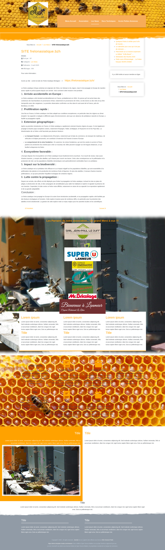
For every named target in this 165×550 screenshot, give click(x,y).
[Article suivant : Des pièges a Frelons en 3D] (102, 208)
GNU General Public (107, 540)
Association (83, 21)
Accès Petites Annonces (128, 21)
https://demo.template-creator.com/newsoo (60, 543)
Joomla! (76, 540)
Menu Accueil (70, 21)
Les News (95, 21)
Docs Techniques (109, 21)
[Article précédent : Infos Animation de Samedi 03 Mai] (29, 208)
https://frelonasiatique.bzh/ (79, 80)
